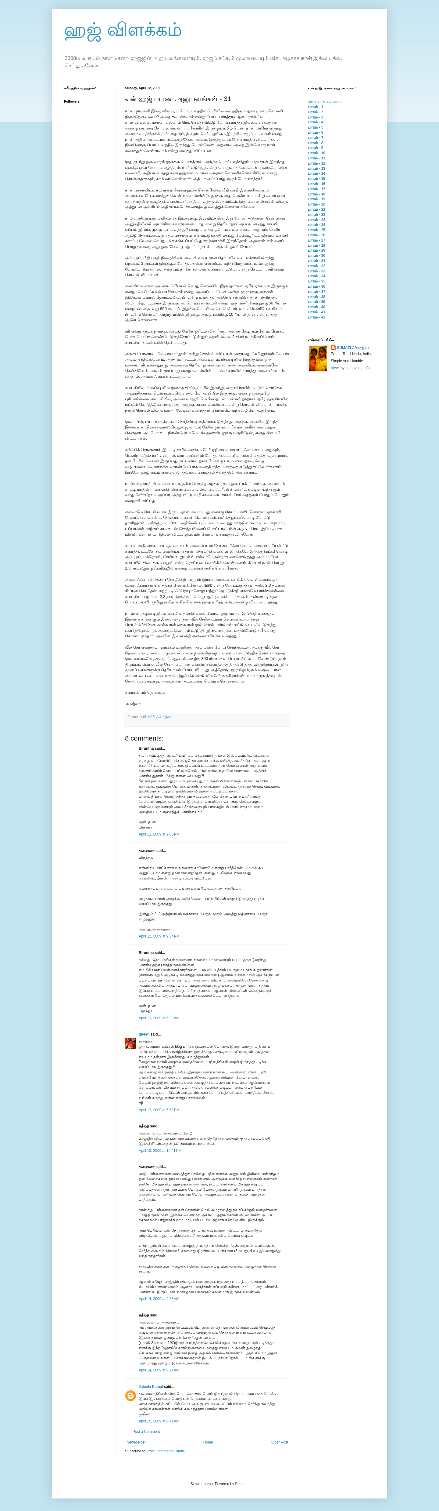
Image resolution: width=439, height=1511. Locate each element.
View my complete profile (351, 368)
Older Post (279, 1442)
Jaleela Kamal (151, 1387)
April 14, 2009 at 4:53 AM (159, 1299)
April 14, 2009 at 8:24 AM (159, 1370)
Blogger (241, 1484)
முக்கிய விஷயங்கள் (325, 102)
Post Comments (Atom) (166, 1451)
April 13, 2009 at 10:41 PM (160, 1151)
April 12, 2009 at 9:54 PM (159, 936)
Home (208, 1442)
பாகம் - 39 (316, 302)
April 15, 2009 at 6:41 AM (159, 1421)
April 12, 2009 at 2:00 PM (159, 834)
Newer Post (136, 1442)
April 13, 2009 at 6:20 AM (159, 1018)
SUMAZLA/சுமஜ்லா (157, 717)
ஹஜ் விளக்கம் (123, 29)
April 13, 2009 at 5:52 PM (159, 1110)
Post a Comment (146, 1431)
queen (144, 1034)
